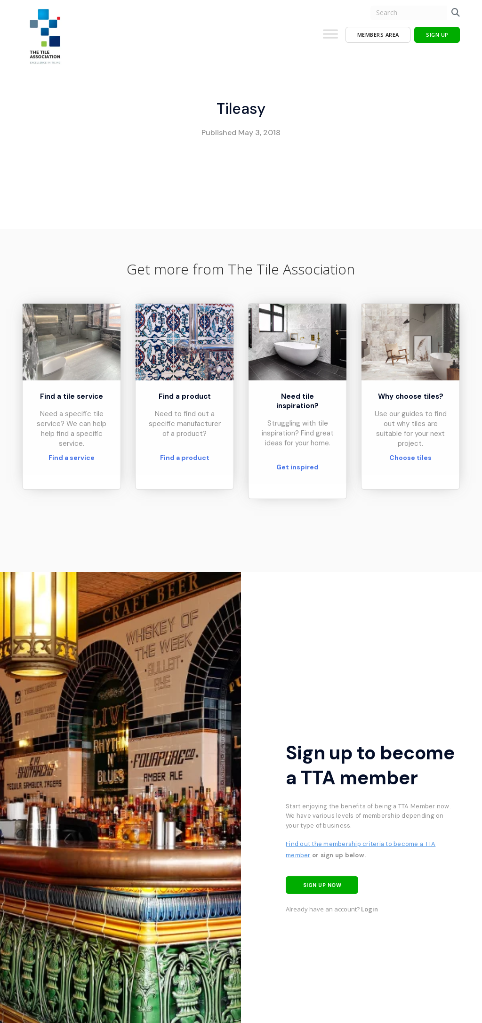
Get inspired (297, 467)
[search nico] (408, 13)
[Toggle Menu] (330, 37)
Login (369, 909)
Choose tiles (410, 457)
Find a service (71, 457)
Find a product (184, 457)
